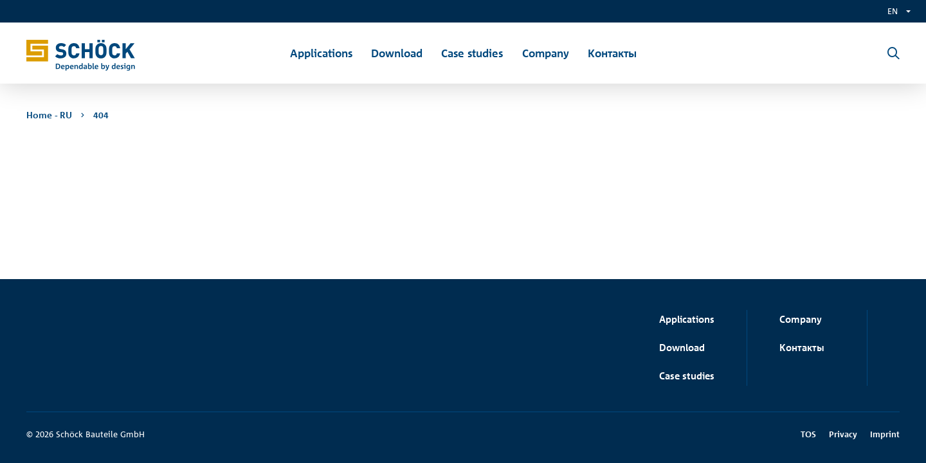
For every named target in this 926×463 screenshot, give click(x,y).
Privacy (843, 434)
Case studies (686, 376)
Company (800, 319)
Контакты (801, 347)
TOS (808, 434)
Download (682, 347)
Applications (686, 319)
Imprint (885, 434)
